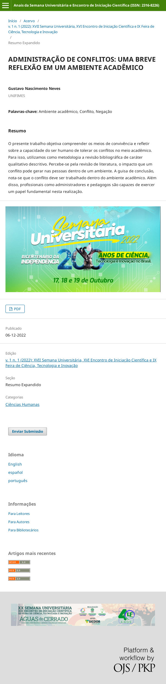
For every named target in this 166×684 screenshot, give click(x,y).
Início (12, 20)
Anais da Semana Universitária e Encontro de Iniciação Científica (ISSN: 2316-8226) (86, 5)
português (17, 480)
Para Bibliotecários (23, 530)
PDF (17, 308)
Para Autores (18, 521)
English (15, 464)
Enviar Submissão (27, 431)
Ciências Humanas (22, 404)
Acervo (29, 20)
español (15, 472)
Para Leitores (19, 513)
